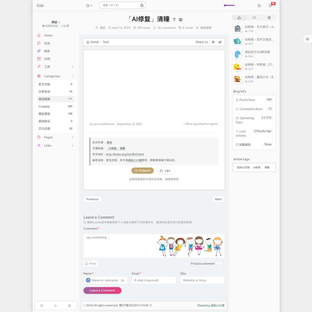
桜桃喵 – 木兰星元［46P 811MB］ (267, 27)
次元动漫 (55, 128)
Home (92, 42)
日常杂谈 (55, 91)
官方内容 (55, 84)
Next (218, 199)
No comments (166, 27)
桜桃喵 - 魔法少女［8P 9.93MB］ (267, 77)
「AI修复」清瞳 (115, 148)
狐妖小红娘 (243, 167)
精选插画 (55, 99)
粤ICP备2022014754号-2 (135, 305)
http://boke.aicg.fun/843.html (125, 154)
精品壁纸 (55, 114)
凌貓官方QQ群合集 (257, 52)
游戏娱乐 (55, 121)
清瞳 (266, 167)
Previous (92, 199)
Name (88, 273)
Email (136, 273)
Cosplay (55, 106)
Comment (91, 228)
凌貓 (102, 27)
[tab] (239, 17)
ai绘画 (256, 167)
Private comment (203, 263)
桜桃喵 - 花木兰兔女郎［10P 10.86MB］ (271, 39)
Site (183, 273)
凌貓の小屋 (135, 160)
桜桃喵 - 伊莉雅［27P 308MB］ (266, 64)
